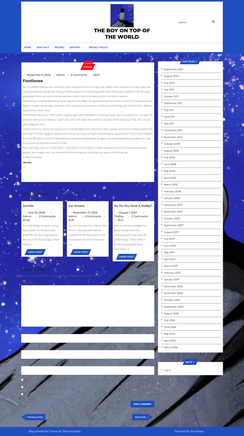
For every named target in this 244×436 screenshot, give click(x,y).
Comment (28, 282)
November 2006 (173, 293)
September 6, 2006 (39, 74)
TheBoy (119, 216)
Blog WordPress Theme (43, 431)
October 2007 (172, 218)
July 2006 (169, 320)
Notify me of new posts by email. (43, 394)
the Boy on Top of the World (122, 33)
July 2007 (169, 238)
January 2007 (171, 279)
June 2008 (170, 164)
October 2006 (172, 299)
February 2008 (172, 191)
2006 (88, 63)
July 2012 (169, 89)
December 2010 (173, 130)
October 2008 (172, 143)
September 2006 (173, 306)
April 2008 (170, 177)
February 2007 (172, 272)
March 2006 (171, 347)
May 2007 (169, 252)
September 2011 (173, 103)
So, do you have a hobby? (133, 206)
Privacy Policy (98, 47)
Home (27, 47)
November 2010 (173, 137)
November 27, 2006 (85, 212)
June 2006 (170, 327)
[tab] (216, 22)
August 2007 (171, 232)
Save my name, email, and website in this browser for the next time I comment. (70, 379)
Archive (75, 47)
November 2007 (173, 211)
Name (25, 331)
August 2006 (171, 313)
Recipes (59, 47)
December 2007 (173, 204)
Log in (167, 370)
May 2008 (169, 171)
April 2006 (170, 340)
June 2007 (170, 245)
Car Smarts (76, 206)
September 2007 (173, 225)
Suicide (28, 206)
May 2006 (169, 333)
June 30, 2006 (36, 212)
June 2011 (169, 116)
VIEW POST (36, 252)
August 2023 (171, 76)
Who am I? (43, 47)
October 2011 (171, 96)
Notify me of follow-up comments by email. (49, 387)
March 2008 (171, 184)
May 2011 (169, 123)
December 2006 (173, 286)
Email (25, 347)
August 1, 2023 (128, 212)
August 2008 (171, 150)
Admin (60, 74)
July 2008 (169, 157)
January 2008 (172, 198)
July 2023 (169, 82)
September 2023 (173, 69)
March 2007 (171, 265)
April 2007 (170, 259)
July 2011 (169, 110)
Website (26, 363)
